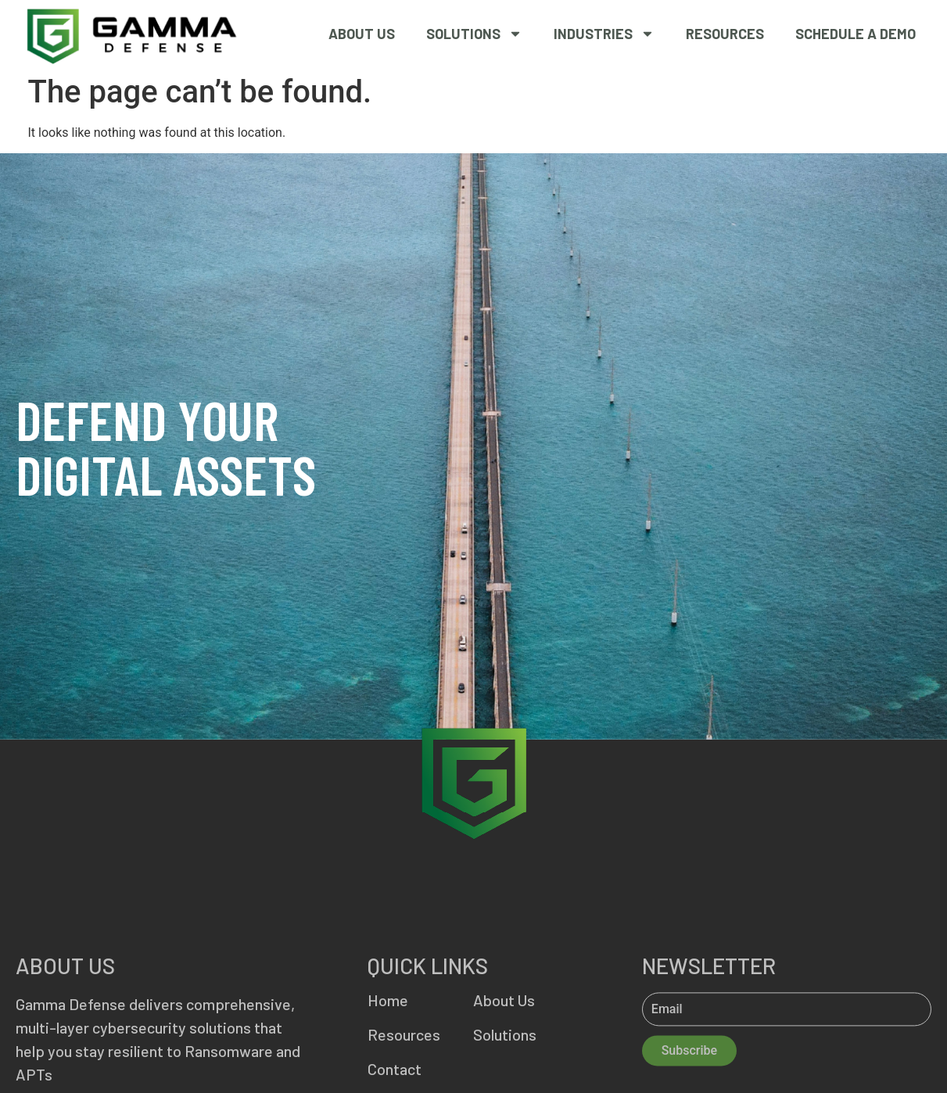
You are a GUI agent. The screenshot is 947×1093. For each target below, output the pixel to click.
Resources (725, 33)
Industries (604, 33)
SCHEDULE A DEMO (855, 33)
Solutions (474, 33)
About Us (361, 33)
